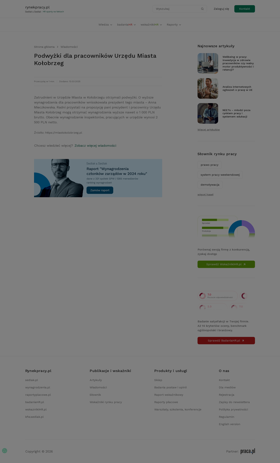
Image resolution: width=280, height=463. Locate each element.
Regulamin (226, 417)
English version (229, 424)
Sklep (158, 380)
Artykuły (96, 380)
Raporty (174, 24)
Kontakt (244, 8)
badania (126, 24)
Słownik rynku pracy (217, 154)
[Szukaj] (202, 8)
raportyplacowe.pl (38, 394)
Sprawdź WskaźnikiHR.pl (226, 264)
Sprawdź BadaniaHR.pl (226, 340)
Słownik (95, 394)
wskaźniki (151, 24)
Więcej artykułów (209, 129)
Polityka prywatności (233, 409)
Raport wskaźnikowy (168, 394)
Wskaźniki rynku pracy (106, 402)
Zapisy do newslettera (234, 402)
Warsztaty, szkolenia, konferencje (177, 409)
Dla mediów (227, 387)
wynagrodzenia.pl (37, 387)
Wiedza (105, 24)
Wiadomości (69, 47)
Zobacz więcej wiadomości (95, 145)
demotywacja (210, 184)
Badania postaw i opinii (170, 387)
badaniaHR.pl (34, 402)
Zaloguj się (221, 8)
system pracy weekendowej (220, 174)
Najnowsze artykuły (216, 46)
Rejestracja (226, 394)
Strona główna (44, 47)
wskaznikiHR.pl (36, 409)
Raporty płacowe (166, 402)
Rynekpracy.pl (38, 371)
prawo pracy (209, 165)
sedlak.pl (31, 380)
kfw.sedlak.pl (34, 417)
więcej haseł (205, 194)
